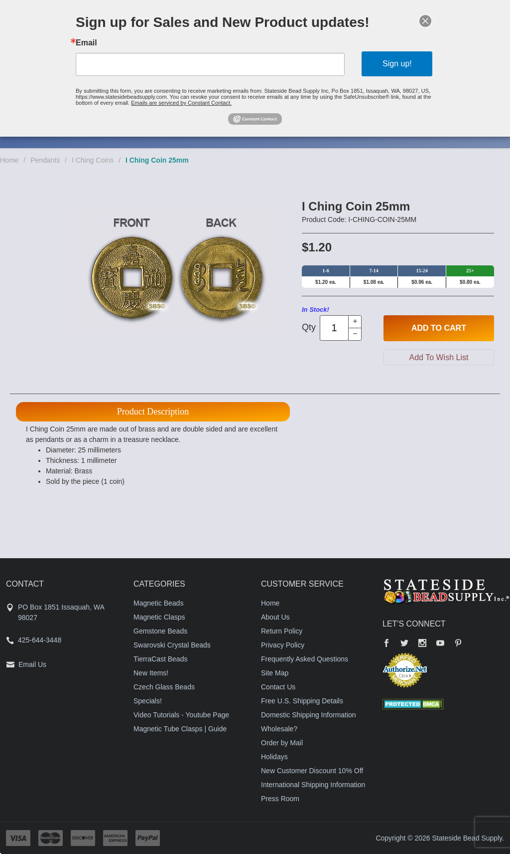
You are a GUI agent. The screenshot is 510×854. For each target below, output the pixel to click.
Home (9, 160)
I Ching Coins (93, 160)
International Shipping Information (313, 785)
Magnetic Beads (158, 603)
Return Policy (281, 631)
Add (438, 328)
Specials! (147, 701)
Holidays (274, 757)
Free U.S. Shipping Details (302, 701)
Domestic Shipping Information (308, 715)
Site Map (274, 673)
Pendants (45, 160)
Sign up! (397, 63)
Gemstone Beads (160, 631)
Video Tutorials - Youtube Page (181, 715)
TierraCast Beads (160, 659)
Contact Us (278, 687)
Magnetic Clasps (159, 617)
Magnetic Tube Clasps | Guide (180, 729)
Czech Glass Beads (164, 687)
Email (86, 43)
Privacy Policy (282, 645)
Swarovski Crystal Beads (172, 645)
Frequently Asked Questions (304, 659)
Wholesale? (279, 729)
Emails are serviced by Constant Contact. (181, 103)
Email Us (32, 664)
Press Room (280, 799)
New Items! (150, 673)
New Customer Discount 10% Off (312, 771)
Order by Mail (282, 743)
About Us (275, 617)
